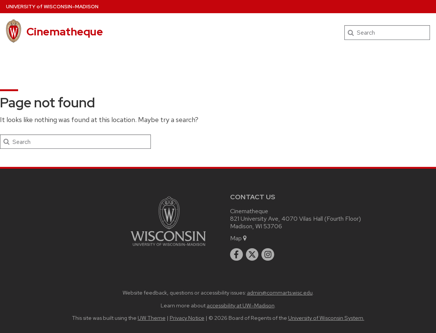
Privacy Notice (187, 317)
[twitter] (252, 254)
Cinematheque (64, 31)
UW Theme (152, 317)
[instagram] (267, 254)
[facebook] (236, 254)
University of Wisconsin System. (326, 317)
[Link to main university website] (168, 247)
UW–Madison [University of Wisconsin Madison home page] (52, 6)
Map (239, 238)
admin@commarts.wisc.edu (280, 292)
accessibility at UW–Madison (241, 305)
